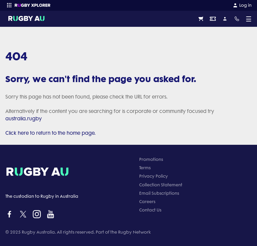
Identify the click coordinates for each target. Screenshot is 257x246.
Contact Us (150, 209)
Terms (145, 167)
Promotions (151, 159)
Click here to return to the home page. (50, 133)
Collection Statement (160, 184)
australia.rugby (23, 119)
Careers (147, 201)
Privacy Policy (153, 176)
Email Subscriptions (159, 193)
